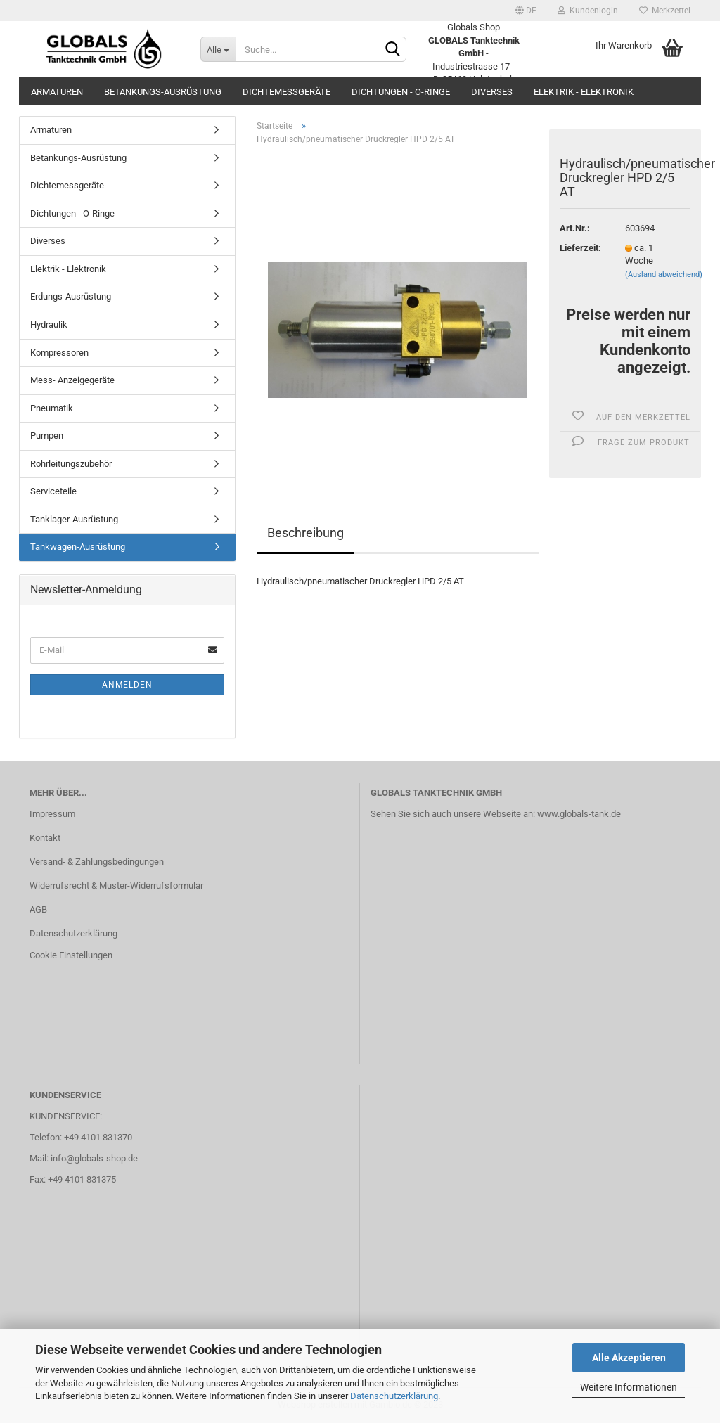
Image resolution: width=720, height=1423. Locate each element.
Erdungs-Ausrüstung (70, 296)
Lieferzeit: (580, 248)
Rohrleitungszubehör (71, 463)
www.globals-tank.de (579, 814)
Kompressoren (59, 352)
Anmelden (127, 685)
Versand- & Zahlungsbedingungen (97, 861)
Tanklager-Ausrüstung (74, 519)
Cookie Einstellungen (71, 955)
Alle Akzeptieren (629, 1357)
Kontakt (45, 837)
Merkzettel (664, 10)
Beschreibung (305, 532)
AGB (38, 909)
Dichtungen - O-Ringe (401, 91)
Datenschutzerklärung (394, 1396)
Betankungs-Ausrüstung (162, 91)
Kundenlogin (588, 10)
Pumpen (46, 435)
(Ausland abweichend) (663, 274)
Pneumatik (51, 408)
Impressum (52, 814)
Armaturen (57, 91)
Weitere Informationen (628, 1387)
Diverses (492, 91)
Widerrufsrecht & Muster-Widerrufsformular (116, 885)
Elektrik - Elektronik (584, 91)
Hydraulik (49, 324)
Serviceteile (53, 491)
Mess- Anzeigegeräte (72, 380)
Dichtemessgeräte (286, 91)
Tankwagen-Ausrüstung (77, 546)
